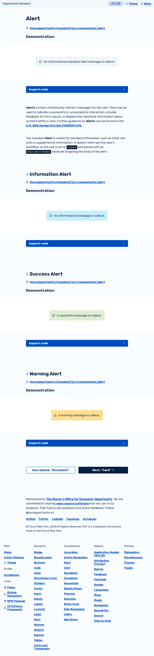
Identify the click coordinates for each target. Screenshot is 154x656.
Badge (38, 552)
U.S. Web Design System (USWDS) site (54, 125)
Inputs (38, 598)
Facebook (72, 519)
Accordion (71, 552)
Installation (11, 575)
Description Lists (45, 578)
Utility (68, 614)
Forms (38, 588)
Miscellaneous (133, 557)
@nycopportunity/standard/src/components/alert (67, 28)
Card (67, 567)
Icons (37, 593)
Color (37, 573)
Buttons (39, 562)
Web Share (71, 619)
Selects (39, 629)
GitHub (30, 519)
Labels (38, 604)
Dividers (39, 583)
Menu (97, 595)
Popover (69, 593)
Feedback (100, 574)
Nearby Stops (73, 588)
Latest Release (14, 557)
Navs (37, 619)
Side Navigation (74, 609)
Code (37, 567)
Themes (129, 562)
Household (71, 583)
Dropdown (71, 578)
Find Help (100, 579)
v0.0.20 (116, 3)
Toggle (128, 567)
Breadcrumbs (43, 557)
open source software (72, 503)
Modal (98, 600)
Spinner (39, 635)
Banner (99, 569)
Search (98, 615)
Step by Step (102, 620)
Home (8, 552)
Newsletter (101, 610)
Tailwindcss (131, 552)
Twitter (44, 519)
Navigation (101, 605)
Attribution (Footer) (101, 562)
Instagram (89, 519)
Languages (101, 589)
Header (99, 584)
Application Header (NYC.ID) (106, 554)
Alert (67, 562)
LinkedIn (57, 519)
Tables (38, 640)
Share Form (71, 604)
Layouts (39, 609)
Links (37, 614)
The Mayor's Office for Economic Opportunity (79, 499)
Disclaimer (71, 573)
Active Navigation (76, 557)
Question (70, 598)
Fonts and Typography (42, 647)
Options (39, 624)
